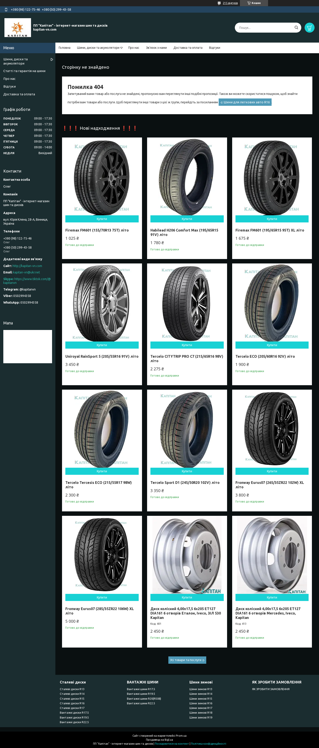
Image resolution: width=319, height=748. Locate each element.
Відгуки (214, 47)
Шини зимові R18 (200, 712)
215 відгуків (230, 3)
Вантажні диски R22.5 (74, 722)
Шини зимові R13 (200, 689)
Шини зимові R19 (200, 717)
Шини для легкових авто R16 (247, 102)
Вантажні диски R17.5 (74, 712)
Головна (64, 47)
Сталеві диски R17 (72, 707)
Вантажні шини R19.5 (141, 693)
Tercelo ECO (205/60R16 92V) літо (265, 356)
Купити (102, 219)
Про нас (133, 47)
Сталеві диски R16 (72, 703)
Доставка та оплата (187, 47)
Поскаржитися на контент (172, 743)
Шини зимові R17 (200, 707)
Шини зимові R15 (200, 698)
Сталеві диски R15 (72, 698)
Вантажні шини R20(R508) (144, 698)
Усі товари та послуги (185, 660)
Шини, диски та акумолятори (98, 47)
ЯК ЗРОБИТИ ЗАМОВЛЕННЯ (271, 689)
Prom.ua (181, 735)
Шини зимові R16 (200, 703)
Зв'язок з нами (156, 47)
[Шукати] (296, 28)
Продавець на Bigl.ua (159, 739)
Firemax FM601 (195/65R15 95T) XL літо (269, 230)
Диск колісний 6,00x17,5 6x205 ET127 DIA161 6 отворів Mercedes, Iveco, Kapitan (267, 613)
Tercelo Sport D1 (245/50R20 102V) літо (185, 483)
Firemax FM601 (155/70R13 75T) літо (97, 230)
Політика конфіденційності (208, 743)
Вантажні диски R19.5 (74, 717)
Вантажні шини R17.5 (141, 689)
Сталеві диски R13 (72, 689)
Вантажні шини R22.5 (141, 703)
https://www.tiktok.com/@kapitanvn (27, 281)
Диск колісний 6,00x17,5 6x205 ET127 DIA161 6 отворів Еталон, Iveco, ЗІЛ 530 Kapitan (185, 613)
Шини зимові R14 (200, 693)
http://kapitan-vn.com (27, 266)
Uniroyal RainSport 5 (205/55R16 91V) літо (101, 356)
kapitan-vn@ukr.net (26, 272)
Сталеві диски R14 (72, 693)
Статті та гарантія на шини (24, 71)
